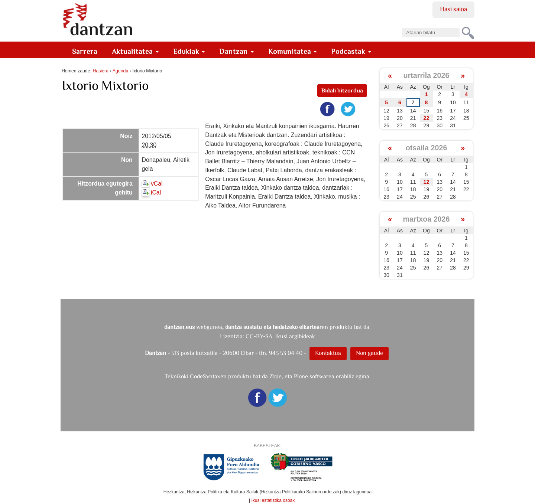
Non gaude (369, 353)
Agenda (120, 71)
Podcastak (351, 51)
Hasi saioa (453, 9)
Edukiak (189, 51)
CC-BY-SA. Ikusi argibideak (280, 336)
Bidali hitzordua (342, 90)
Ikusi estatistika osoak (273, 500)
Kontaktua (328, 353)
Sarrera (84, 51)
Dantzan (236, 51)
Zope (275, 376)
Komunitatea (292, 51)
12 (426, 182)
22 (426, 118)
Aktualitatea (135, 51)
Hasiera (100, 71)
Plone (301, 376)
